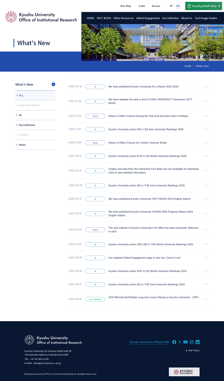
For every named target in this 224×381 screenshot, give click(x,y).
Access (156, 6)
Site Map (125, 6)
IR (20, 115)
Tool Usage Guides (206, 18)
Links (142, 6)
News (22, 144)
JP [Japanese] (171, 5)
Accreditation (170, 18)
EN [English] (178, 5)
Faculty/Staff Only (204, 6)
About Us (186, 18)
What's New (24, 84)
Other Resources (123, 18)
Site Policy (194, 350)
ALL (21, 95)
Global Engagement (148, 18)
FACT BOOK (104, 18)
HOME (90, 18)
